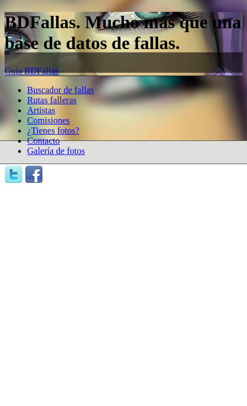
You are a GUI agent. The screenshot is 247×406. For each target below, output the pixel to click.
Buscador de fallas (60, 90)
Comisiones (48, 120)
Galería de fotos (56, 151)
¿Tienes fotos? (53, 130)
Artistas (41, 110)
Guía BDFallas (32, 71)
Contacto (43, 140)
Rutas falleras (52, 100)
